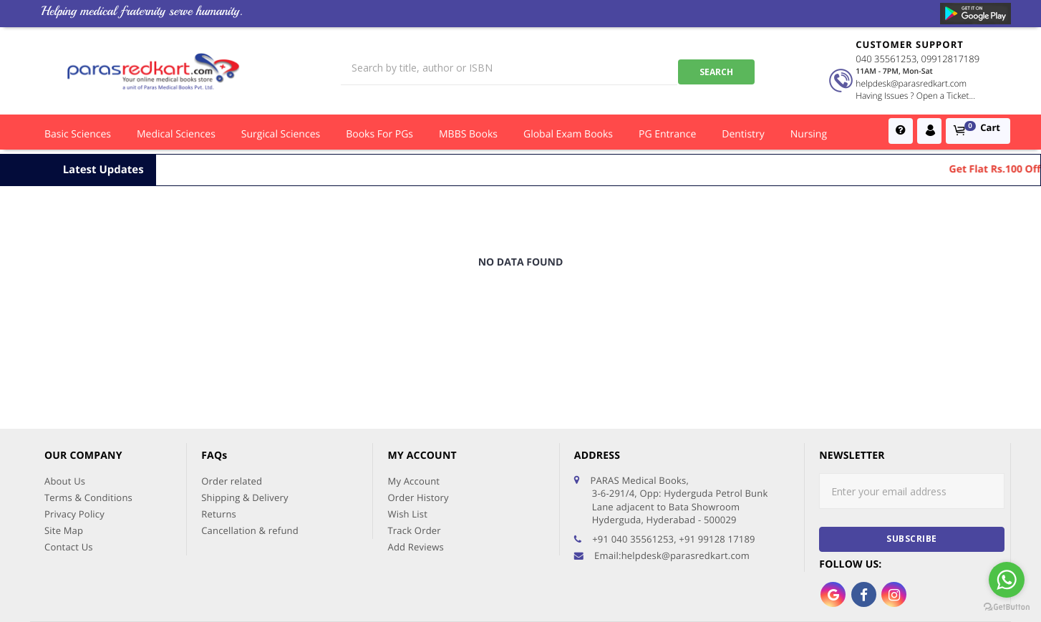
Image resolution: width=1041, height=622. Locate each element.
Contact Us (68, 455)
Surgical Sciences (280, 134)
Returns (218, 422)
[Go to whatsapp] (1007, 580)
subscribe (911, 447)
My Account (413, 389)
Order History (417, 405)
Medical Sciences (176, 134)
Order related (231, 389)
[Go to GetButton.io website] (1007, 607)
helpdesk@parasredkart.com (908, 83)
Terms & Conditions (88, 405)
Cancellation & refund (250, 438)
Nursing (808, 134)
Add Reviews (415, 455)
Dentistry (743, 134)
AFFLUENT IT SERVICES (912, 592)
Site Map (63, 438)
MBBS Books (468, 134)
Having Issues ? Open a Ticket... (913, 95)
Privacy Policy (74, 422)
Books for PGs (379, 134)
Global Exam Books (568, 134)
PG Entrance (667, 134)
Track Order (413, 438)
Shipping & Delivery (245, 405)
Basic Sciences (77, 134)
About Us (64, 389)
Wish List (407, 422)
